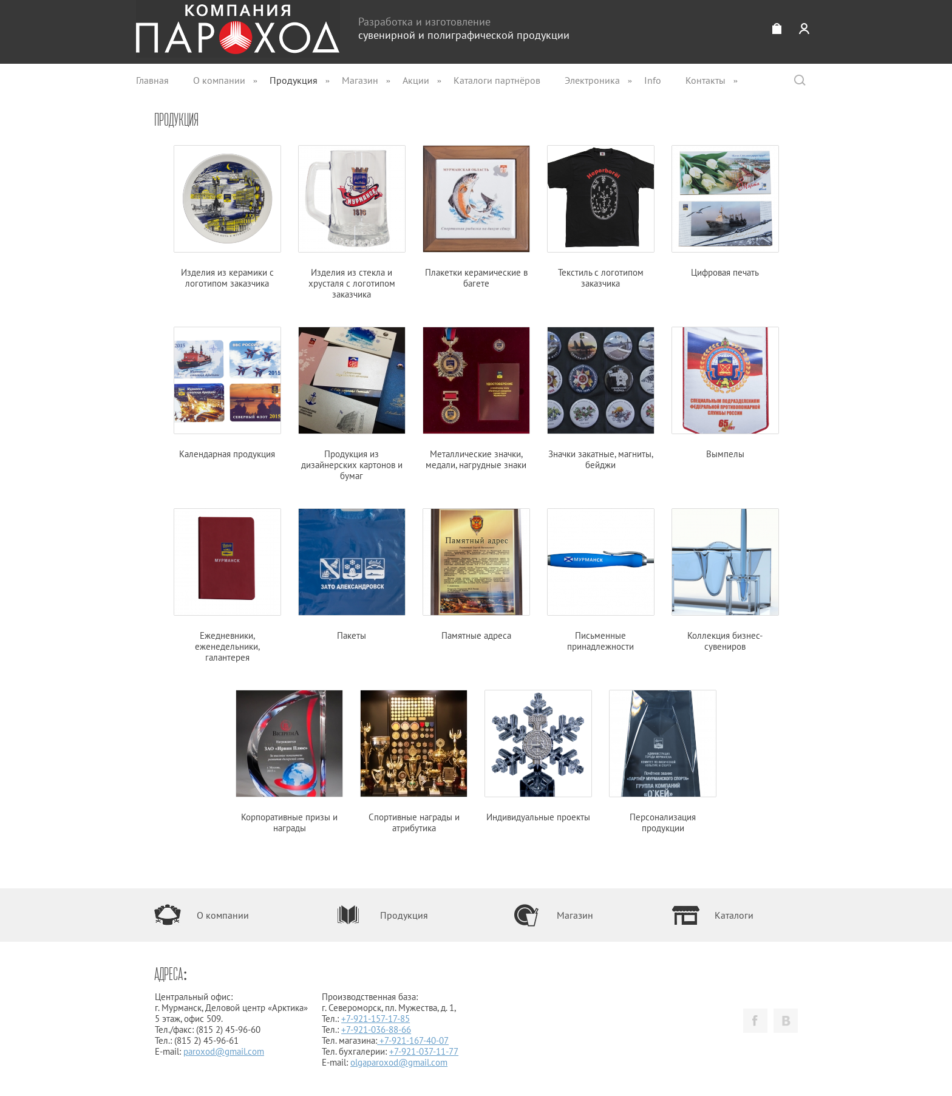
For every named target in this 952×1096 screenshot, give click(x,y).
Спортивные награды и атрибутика (414, 762)
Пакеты (352, 575)
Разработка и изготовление (464, 28)
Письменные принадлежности (601, 580)
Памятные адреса (476, 575)
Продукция (294, 80)
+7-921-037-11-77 (423, 1051)
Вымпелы (725, 393)
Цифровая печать (725, 212)
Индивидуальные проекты (538, 756)
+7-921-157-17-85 (375, 1018)
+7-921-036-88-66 (376, 1029)
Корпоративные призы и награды (289, 762)
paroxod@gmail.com (223, 1051)
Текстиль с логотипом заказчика (601, 217)
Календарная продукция (227, 393)
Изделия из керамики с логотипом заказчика (227, 217)
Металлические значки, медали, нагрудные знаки (476, 399)
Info (652, 80)
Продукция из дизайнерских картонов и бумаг (352, 404)
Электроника (592, 80)
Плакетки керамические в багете (476, 217)
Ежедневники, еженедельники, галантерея (227, 586)
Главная (152, 80)
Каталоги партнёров (497, 80)
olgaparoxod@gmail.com (398, 1062)
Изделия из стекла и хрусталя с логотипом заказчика (352, 223)
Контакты (705, 80)
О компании (219, 80)
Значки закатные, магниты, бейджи (601, 399)
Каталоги (734, 915)
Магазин (360, 80)
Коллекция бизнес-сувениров (725, 580)
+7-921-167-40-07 (414, 1040)
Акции (416, 80)
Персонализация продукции (663, 762)
